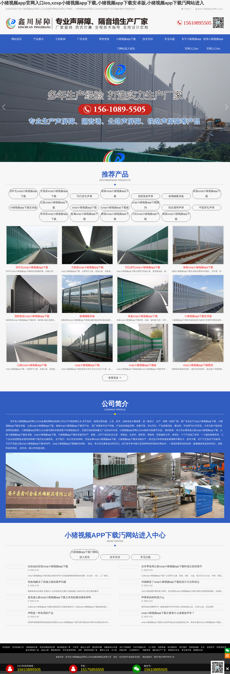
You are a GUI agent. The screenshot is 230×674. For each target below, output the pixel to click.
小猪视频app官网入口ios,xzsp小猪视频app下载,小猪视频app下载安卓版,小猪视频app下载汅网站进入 (102, 2)
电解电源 (146, 650)
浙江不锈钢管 (125, 647)
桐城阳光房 (198, 650)
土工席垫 (152, 647)
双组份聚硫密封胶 (47, 647)
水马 (203, 647)
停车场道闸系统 (69, 650)
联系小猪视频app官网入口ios (209, 9)
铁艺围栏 (183, 647)
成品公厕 (45, 650)
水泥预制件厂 (135, 650)
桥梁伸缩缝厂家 (90, 650)
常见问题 (170, 39)
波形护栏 (211, 647)
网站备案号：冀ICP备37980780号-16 (158, 657)
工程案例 (60, 39)
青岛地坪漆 (186, 650)
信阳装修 (161, 647)
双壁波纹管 (221, 647)
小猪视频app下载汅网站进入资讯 (126, 44)
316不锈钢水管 (139, 647)
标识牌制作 (172, 647)
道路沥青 (123, 650)
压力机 (114, 650)
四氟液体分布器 (110, 647)
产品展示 (38, 39)
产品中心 (186, 9)
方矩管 (75, 647)
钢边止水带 (85, 647)
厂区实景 (82, 39)
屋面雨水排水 (174, 650)
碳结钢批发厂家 (63, 647)
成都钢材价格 (32, 647)
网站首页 (17, 39)
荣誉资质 (104, 39)
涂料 (80, 650)
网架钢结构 (55, 650)
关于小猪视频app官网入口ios (191, 44)
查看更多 (115, 377)
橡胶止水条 (104, 650)
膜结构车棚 (97, 647)
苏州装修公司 (18, 647)
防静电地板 (194, 647)
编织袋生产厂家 (159, 650)
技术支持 (148, 39)
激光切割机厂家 (32, 650)
